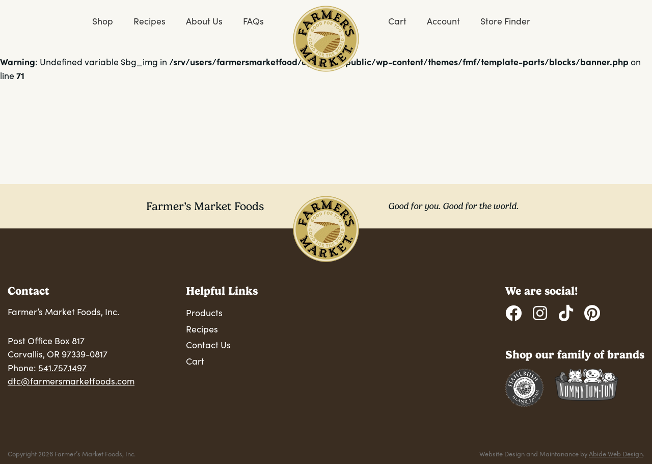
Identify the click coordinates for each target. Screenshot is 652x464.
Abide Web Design (616, 453)
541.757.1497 (62, 368)
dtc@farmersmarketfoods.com (71, 381)
